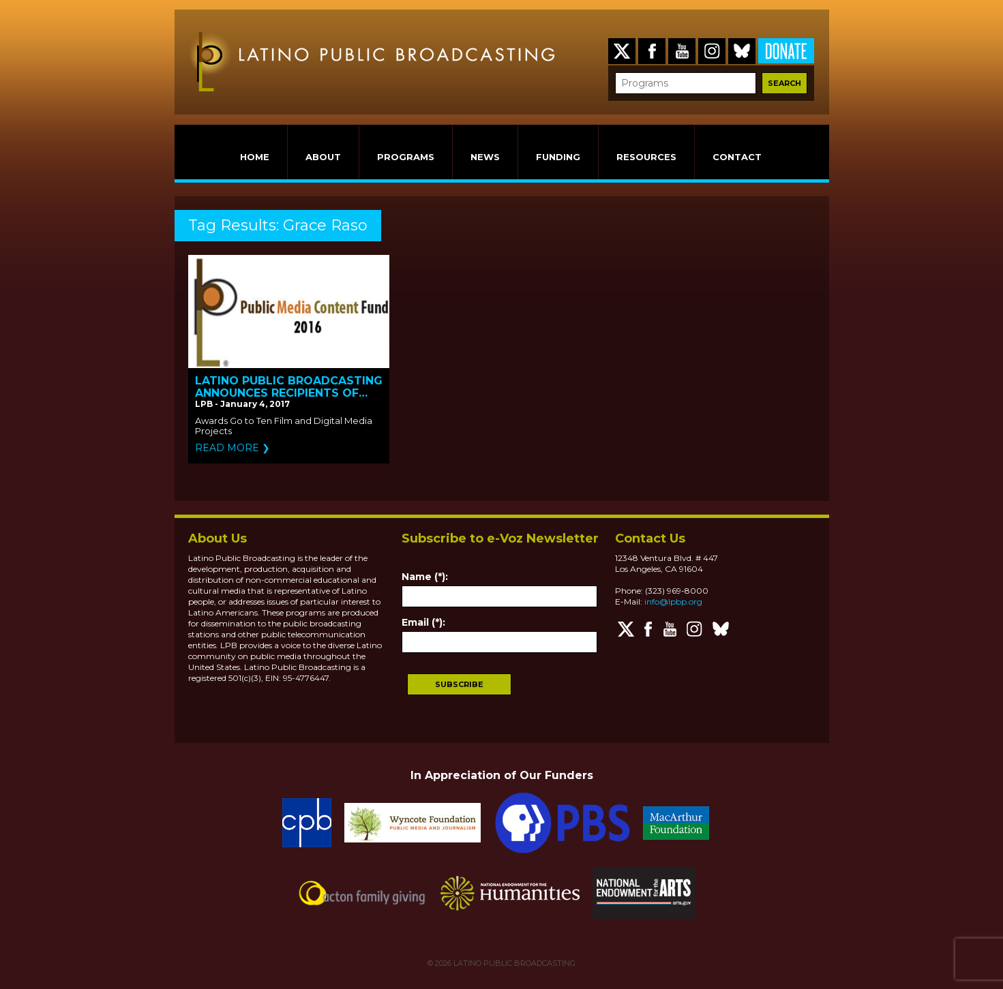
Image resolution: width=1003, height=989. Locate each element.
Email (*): (423, 622)
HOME (254, 156)
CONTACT (737, 156)
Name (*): (425, 576)
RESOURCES (646, 156)
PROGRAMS (405, 156)
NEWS (485, 156)
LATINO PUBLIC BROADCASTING (513, 963)
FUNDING (558, 156)
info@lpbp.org (673, 601)
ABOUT (323, 156)
